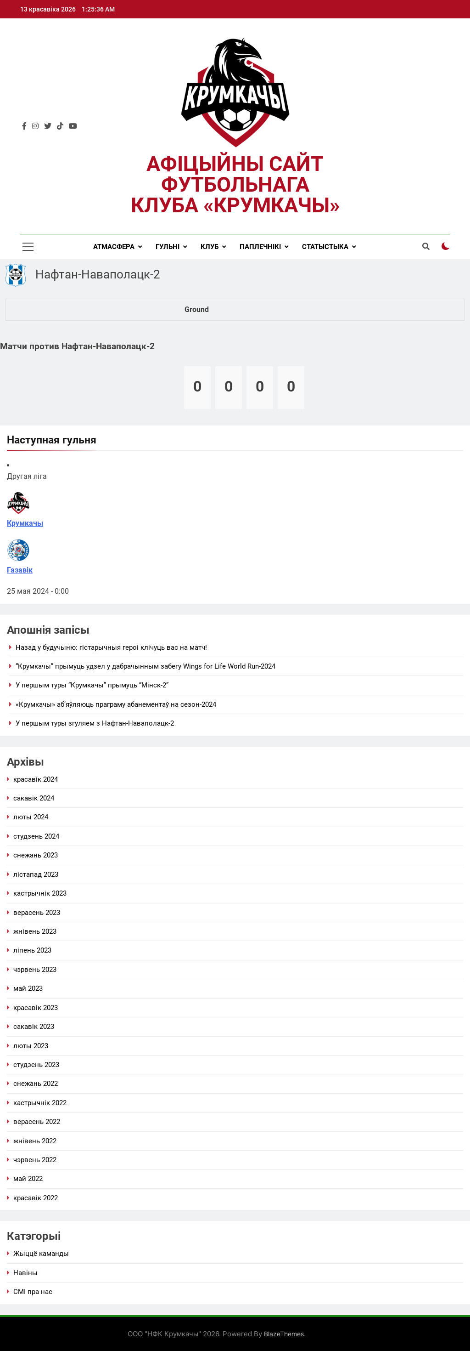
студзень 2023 (36, 1065)
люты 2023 (30, 1046)
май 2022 (28, 1179)
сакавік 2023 (33, 1026)
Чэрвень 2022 (34, 1160)
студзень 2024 (36, 836)
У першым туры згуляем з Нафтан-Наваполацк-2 (95, 723)
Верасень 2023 (36, 912)
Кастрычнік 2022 (40, 1103)
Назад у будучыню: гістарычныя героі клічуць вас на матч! (111, 647)
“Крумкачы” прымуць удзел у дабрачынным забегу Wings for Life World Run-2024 (145, 666)
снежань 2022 (35, 1083)
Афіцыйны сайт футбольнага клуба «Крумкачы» (235, 184)
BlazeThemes (284, 1334)
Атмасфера (113, 247)
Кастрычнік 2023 (40, 893)
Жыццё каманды (41, 1253)
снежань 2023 (35, 855)
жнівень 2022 (34, 1141)
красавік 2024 (35, 779)
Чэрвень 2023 (34, 969)
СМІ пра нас (32, 1292)
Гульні (167, 247)
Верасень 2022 (36, 1122)
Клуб (209, 247)
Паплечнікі (260, 247)
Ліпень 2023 (32, 950)
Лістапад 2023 (35, 874)
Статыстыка (325, 247)
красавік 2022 (35, 1198)
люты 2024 (30, 817)
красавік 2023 (35, 1008)
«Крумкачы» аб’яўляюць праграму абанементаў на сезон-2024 (116, 704)
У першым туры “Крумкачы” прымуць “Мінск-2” (92, 685)
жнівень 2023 (34, 931)
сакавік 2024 (33, 798)
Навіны (25, 1273)
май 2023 (28, 988)
